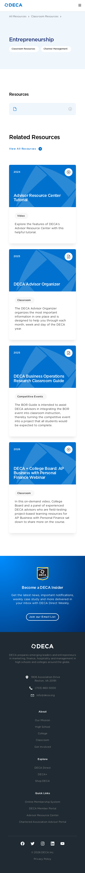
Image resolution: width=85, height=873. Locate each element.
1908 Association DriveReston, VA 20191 (45, 679)
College (42, 733)
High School (42, 727)
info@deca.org (45, 695)
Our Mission (42, 720)
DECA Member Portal (42, 808)
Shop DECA (42, 781)
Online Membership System (42, 802)
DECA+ (42, 774)
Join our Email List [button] (42, 617)
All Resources (18, 16)
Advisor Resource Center (43, 815)
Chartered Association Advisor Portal (42, 822)
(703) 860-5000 (45, 688)
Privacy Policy (42, 859)
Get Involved (42, 747)
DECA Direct (42, 768)
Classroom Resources (44, 16)
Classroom (42, 740)
